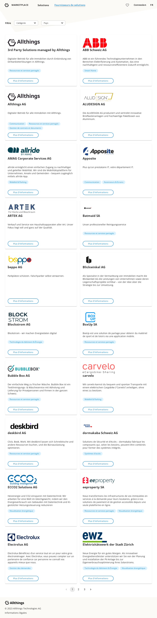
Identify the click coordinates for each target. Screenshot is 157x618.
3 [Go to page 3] (84, 589)
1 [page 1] (72, 589)
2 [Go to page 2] (78, 589)
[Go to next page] (90, 589)
